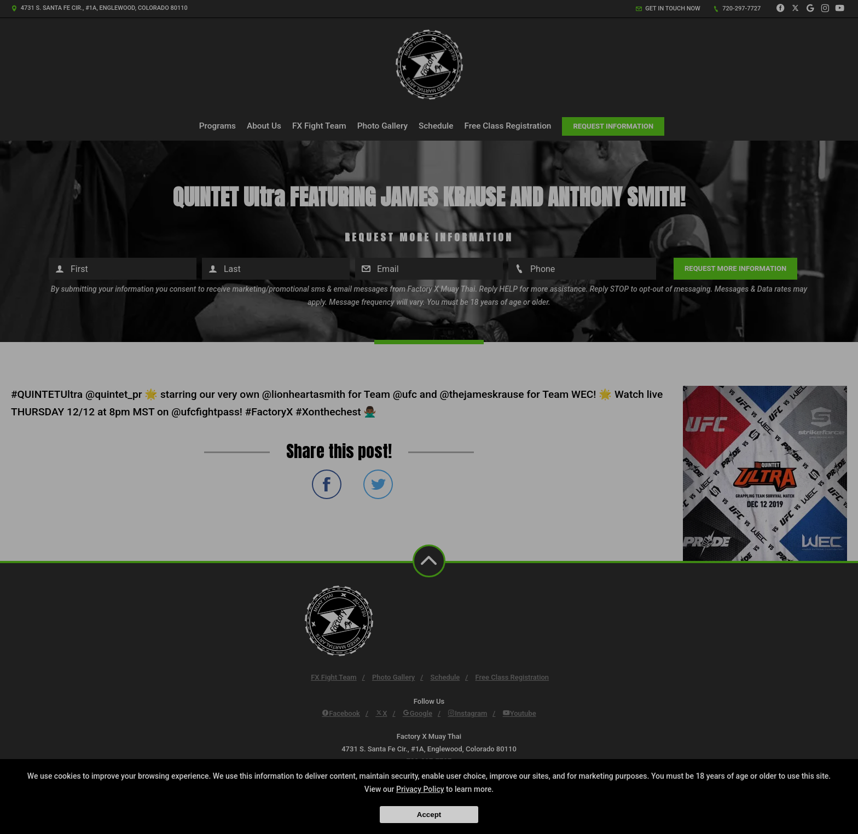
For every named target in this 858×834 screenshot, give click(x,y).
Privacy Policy (420, 789)
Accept (429, 814)
